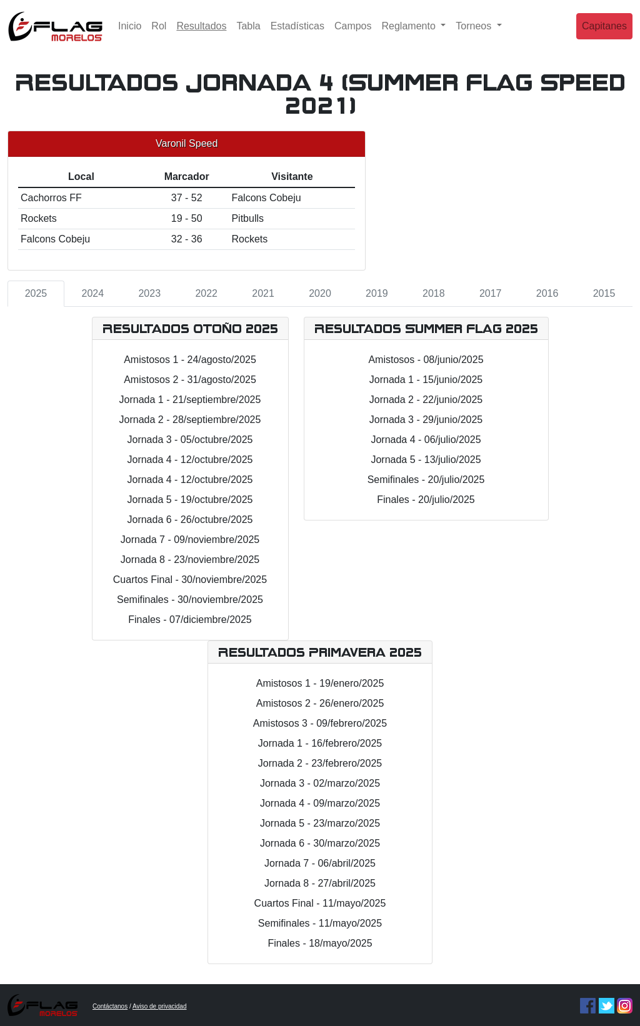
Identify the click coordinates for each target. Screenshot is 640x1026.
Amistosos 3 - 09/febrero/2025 (320, 723)
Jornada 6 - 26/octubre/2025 (189, 519)
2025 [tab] (36, 293)
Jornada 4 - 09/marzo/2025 (320, 803)
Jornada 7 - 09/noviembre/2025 (190, 539)
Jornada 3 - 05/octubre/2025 (189, 439)
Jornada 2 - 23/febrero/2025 (320, 763)
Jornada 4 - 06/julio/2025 (426, 439)
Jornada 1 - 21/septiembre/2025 (190, 399)
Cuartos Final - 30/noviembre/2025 (190, 579)
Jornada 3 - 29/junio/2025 (425, 419)
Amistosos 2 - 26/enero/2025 (320, 703)
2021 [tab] (263, 293)
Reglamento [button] (410, 34)
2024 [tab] (93, 293)
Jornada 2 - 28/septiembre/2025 (190, 419)
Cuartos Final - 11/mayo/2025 (320, 903)
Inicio (129, 34)
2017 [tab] (490, 293)
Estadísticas (297, 34)
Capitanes (604, 34)
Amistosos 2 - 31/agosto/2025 (190, 379)
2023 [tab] (149, 293)
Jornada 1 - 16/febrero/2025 (320, 743)
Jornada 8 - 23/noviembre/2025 (190, 559)
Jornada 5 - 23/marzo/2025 (320, 823)
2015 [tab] (604, 293)
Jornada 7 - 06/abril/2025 (320, 863)
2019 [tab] (377, 293)
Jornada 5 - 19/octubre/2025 (189, 499)
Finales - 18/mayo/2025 (320, 943)
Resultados (203, 32)
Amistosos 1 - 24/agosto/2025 (190, 359)
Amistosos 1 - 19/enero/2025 (320, 683)
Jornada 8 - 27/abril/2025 (320, 883)
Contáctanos (110, 1006)
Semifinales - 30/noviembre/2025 (190, 599)
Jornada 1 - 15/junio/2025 (425, 379)
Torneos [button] (475, 34)
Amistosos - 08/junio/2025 (425, 359)
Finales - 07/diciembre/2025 (189, 619)
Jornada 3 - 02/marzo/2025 (320, 783)
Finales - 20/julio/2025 (426, 499)
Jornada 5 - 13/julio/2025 (426, 459)
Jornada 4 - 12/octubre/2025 (189, 459)
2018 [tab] (433, 293)
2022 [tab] (206, 293)
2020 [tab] (320, 293)
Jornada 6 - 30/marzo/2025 (320, 843)
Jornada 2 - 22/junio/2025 (425, 399)
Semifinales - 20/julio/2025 (426, 479)
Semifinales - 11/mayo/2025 (320, 923)
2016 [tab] (547, 293)
